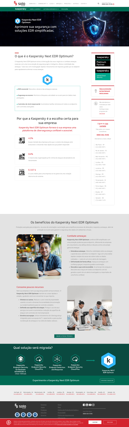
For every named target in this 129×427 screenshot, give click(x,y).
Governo (43, 415)
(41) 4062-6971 (51, 394)
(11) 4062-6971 (18, 394)
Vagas (43, 407)
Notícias (76, 3)
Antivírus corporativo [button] (51, 9)
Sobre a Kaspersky (35, 9)
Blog (59, 407)
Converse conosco (107, 380)
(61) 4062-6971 (101, 394)
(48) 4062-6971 (80, 394)
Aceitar (95, 422)
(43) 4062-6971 (60, 394)
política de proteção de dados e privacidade (67, 424)
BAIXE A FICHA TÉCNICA (64, 336)
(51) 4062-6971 (91, 394)
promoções (64, 9)
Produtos (67, 3)
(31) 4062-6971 (40, 394)
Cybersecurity (43, 3)
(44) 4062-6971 (70, 394)
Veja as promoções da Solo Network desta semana (105, 91)
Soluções (44, 412)
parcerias (102, 113)
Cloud (52, 3)
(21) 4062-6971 (28, 394)
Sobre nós (32, 3)
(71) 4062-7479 (111, 394)
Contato (84, 3)
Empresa (43, 405)
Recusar (110, 422)
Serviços (59, 3)
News (59, 405)
